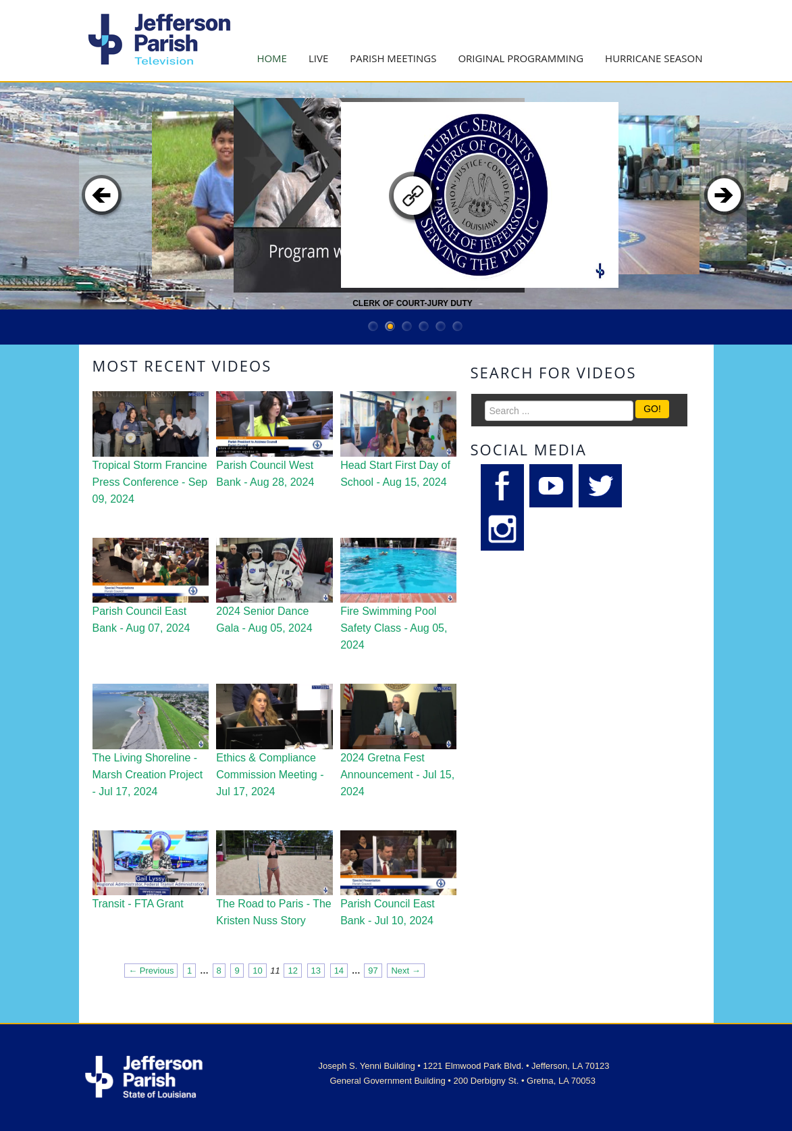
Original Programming (520, 58)
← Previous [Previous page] (151, 970)
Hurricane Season (653, 58)
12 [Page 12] (292, 970)
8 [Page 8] (219, 970)
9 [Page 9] (236, 970)
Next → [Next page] (405, 970)
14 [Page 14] (339, 970)
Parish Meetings (393, 58)
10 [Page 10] (257, 970)
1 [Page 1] (189, 970)
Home (272, 58)
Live (318, 58)
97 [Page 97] (372, 970)
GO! (652, 408)
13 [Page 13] (316, 970)
